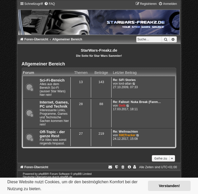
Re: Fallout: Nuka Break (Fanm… (137, 102)
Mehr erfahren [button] (56, 189)
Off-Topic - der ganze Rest (52, 134)
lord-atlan (125, 83)
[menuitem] (49, 4)
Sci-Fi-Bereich (52, 80)
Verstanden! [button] (169, 186)
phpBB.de (66, 176)
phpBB (43, 173)
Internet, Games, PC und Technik (54, 104)
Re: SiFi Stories (124, 80)
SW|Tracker (127, 135)
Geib (122, 105)
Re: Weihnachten (125, 131)
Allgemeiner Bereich (43, 63)
